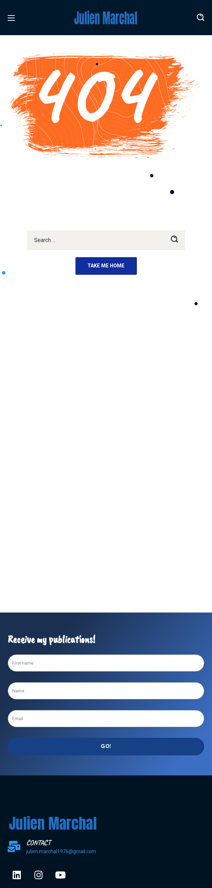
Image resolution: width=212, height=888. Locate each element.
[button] (200, 17)
